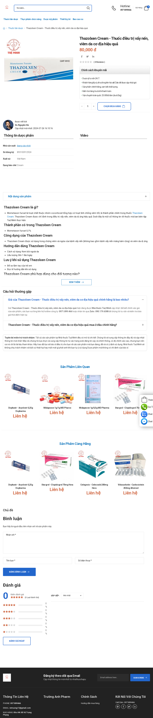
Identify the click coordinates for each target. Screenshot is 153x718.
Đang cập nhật (24, 146)
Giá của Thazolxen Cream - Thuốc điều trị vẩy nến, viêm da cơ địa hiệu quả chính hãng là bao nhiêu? (68, 278)
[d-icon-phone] (115, 8)
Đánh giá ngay (17, 619)
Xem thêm (75, 261)
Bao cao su (78, 19)
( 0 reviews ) (99, 62)
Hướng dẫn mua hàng (90, 682)
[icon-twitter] (87, 57)
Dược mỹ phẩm (50, 19)
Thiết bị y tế (65, 19)
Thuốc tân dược (10, 19)
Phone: (6, 682)
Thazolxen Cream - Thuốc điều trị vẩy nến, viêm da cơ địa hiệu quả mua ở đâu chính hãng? (62, 303)
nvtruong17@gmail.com (20, 686)
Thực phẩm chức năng (30, 19)
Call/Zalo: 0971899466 (125, 681)
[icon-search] (88, 8)
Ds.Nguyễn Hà (22, 125)
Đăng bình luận (17, 550)
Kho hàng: (8, 691)
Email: (6, 686)
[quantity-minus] (81, 106)
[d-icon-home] (4, 28)
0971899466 (125, 10)
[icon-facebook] (81, 57)
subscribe (140, 656)
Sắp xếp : (55, 574)
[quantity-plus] (93, 106)
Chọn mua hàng (112, 106)
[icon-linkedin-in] (93, 57)
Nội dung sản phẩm (19, 174)
